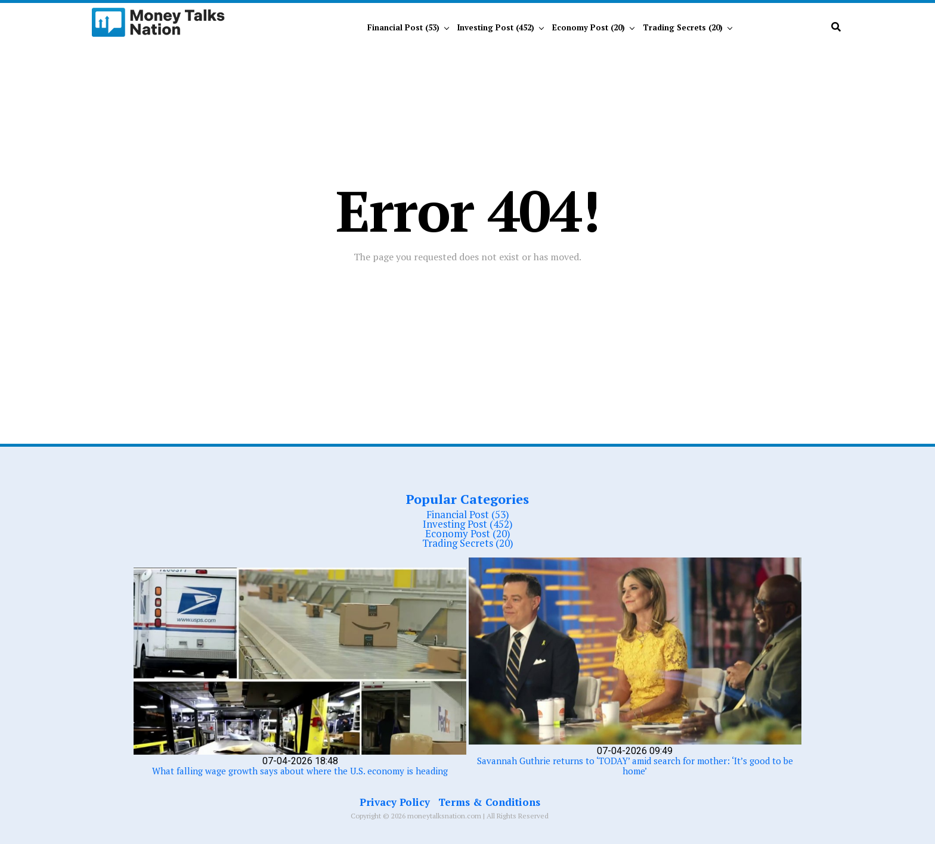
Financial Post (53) (403, 27)
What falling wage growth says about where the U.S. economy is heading (300, 771)
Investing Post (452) (495, 27)
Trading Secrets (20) (683, 27)
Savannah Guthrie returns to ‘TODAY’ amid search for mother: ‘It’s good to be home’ (635, 766)
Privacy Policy (395, 802)
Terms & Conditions (489, 802)
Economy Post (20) (588, 27)
